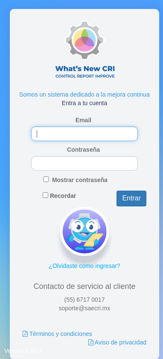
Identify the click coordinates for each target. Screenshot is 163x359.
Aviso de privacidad (120, 342)
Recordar (63, 195)
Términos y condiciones (60, 333)
